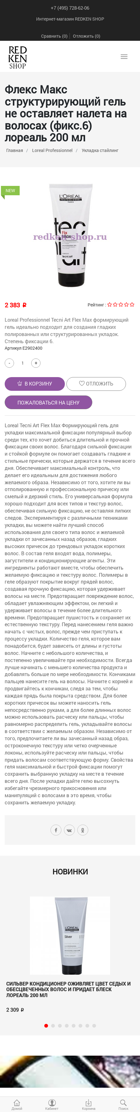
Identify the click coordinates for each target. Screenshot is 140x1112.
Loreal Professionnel (52, 150)
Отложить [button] (96, 383)
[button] (35, 384)
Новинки (70, 872)
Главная (14, 150)
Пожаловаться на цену (48, 402)
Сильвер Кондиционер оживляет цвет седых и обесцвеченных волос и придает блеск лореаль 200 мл (68, 989)
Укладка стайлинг (100, 150)
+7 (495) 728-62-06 (70, 8)
